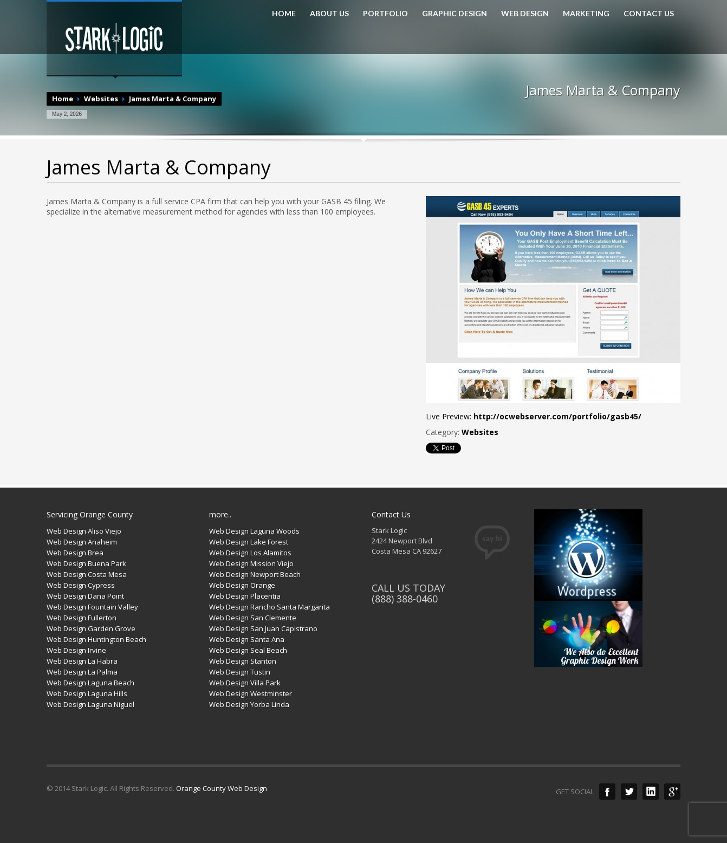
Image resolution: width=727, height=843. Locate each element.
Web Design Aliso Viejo (84, 531)
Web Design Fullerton (81, 617)
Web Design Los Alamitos (250, 552)
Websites (101, 98)
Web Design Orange (242, 585)
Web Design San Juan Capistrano (263, 628)
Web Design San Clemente (252, 617)
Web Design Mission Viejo (251, 563)
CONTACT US (649, 13)
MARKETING (586, 13)
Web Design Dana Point (85, 596)
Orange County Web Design (221, 788)
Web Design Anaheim (82, 542)
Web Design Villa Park (245, 683)
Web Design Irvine (76, 650)
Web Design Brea (75, 552)
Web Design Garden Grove (91, 628)
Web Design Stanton (242, 661)
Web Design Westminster (250, 693)
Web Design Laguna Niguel (90, 704)
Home (62, 98)
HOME (284, 13)
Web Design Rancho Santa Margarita (269, 607)
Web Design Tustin (239, 672)
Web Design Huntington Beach (96, 639)
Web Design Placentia (245, 596)
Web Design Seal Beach (248, 650)
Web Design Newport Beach (255, 574)
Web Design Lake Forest (248, 542)
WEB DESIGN (525, 13)
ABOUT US (329, 13)
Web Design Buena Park (86, 563)
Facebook (607, 791)
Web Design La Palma (82, 672)
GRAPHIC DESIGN (454, 13)
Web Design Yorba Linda (249, 704)
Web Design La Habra (82, 661)
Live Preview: (533, 416)
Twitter (629, 791)
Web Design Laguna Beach (90, 683)
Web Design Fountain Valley (92, 607)
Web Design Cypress (81, 585)
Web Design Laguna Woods (254, 531)
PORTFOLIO (385, 13)
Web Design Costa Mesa (87, 574)
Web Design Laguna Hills (87, 693)
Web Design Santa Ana (246, 639)
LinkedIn (650, 791)
